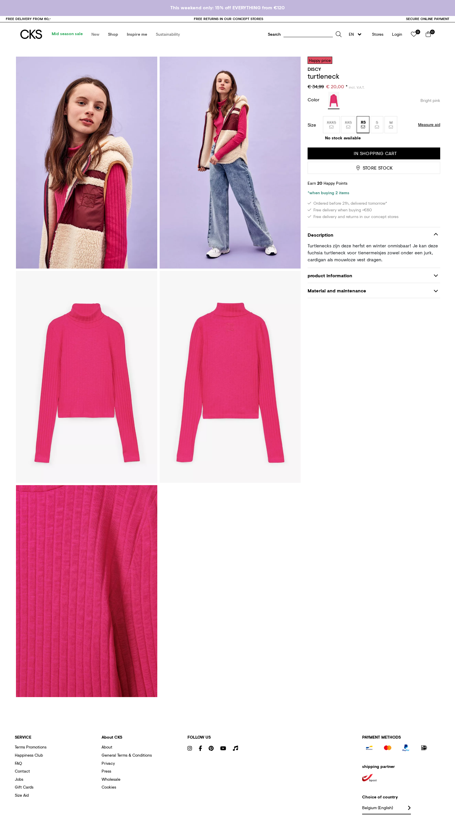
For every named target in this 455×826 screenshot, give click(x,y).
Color (314, 99)
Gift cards (24, 787)
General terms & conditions (127, 755)
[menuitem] (67, 34)
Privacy (108, 763)
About (107, 747)
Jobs (19, 779)
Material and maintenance (337, 290)
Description (320, 234)
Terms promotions (30, 747)
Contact (22, 771)
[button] (95, 34)
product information (330, 275)
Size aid (22, 795)
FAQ (18, 763)
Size (312, 125)
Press (106, 771)
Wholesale (111, 779)
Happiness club (29, 755)
